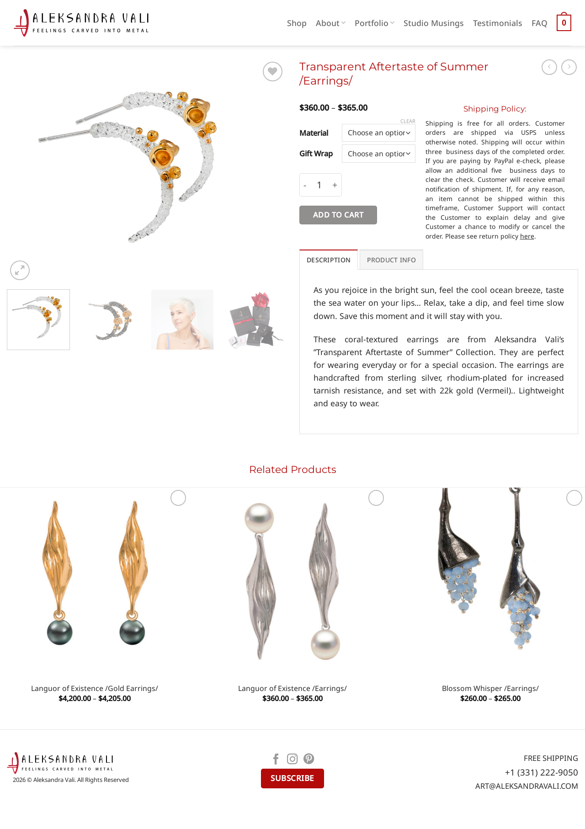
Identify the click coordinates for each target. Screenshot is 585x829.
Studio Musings (434, 22)
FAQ (540, 22)
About (331, 22)
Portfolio (374, 22)
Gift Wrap (316, 153)
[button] (564, 23)
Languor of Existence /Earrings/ (292, 688)
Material (313, 133)
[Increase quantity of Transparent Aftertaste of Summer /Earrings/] (335, 185)
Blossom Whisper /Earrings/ (490, 688)
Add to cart (338, 215)
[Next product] (549, 67)
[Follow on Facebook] (276, 760)
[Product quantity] (319, 185)
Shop (297, 22)
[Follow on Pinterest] (308, 760)
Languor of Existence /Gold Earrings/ (94, 688)
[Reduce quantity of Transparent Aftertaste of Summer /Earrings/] (304, 185)
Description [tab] (329, 259)
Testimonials (497, 22)
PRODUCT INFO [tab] (391, 259)
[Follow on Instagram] (292, 760)
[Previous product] (569, 67)
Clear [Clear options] (407, 121)
